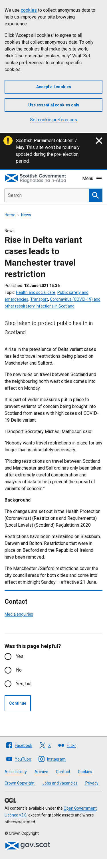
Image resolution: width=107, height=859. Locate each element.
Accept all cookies (53, 86)
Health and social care (35, 292)
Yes (19, 656)
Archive (41, 771)
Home (10, 215)
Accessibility (16, 771)
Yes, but (24, 683)
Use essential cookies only (53, 105)
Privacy (91, 783)
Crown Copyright (20, 783)
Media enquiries (19, 614)
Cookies (85, 771)
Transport (39, 299)
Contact (63, 771)
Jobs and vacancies (60, 783)
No (19, 670)
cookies (29, 10)
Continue (17, 703)
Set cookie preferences (53, 119)
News (26, 215)
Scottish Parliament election (44, 140)
